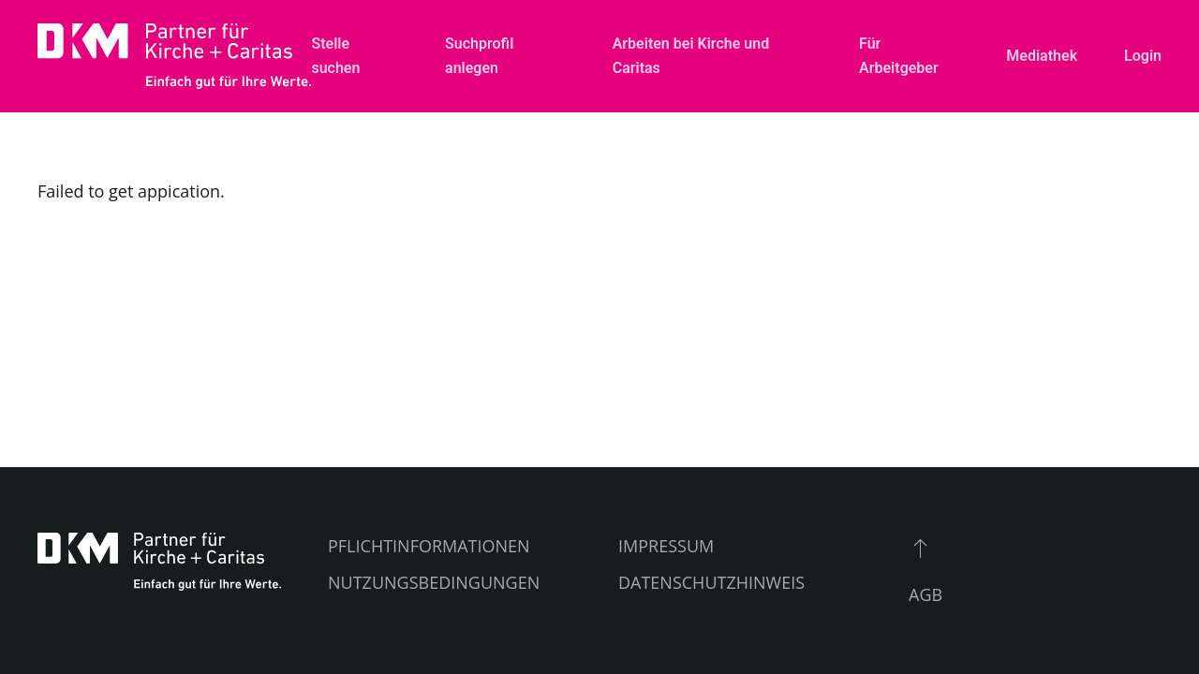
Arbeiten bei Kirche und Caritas (691, 56)
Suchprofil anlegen (479, 56)
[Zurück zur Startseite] (174, 56)
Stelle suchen (335, 56)
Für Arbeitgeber (899, 56)
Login (1143, 56)
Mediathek (1041, 56)
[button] (920, 548)
